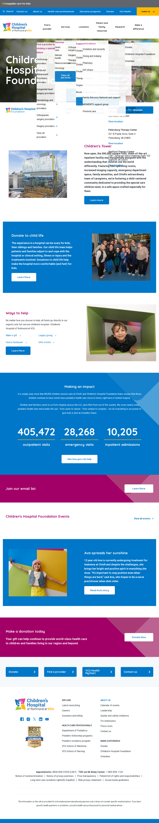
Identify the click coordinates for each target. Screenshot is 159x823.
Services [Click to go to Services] (65, 27)
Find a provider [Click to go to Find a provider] (47, 27)
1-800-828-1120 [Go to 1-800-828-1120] (114, 772)
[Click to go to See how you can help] (79, 459)
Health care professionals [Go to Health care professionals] (61, 11)
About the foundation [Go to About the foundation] (97, 111)
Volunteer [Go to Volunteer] (105, 756)
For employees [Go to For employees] (108, 721)
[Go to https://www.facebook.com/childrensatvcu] (22, 720)
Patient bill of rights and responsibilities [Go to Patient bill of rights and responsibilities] (120, 776)
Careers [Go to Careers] (66, 710)
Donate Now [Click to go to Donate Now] (139, 637)
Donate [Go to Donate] (110, 11)
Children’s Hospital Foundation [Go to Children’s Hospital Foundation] (115, 751)
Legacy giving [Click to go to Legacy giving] (45, 335)
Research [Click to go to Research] (120, 27)
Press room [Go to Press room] (106, 726)
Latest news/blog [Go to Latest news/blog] (71, 705)
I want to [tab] (145, 11)
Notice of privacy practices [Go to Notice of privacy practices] (60, 776)
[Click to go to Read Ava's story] (99, 590)
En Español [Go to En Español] (68, 780)
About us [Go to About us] (37, 11)
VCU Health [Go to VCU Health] (125, 11)
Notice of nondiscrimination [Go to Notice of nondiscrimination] (29, 776)
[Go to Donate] (22, 672)
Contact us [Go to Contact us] (21, 11)
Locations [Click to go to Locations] (84, 27)
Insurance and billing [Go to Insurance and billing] (72, 715)
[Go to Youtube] (47, 720)
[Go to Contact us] (137, 672)
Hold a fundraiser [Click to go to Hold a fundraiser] (14, 342)
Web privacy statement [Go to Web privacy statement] (89, 780)
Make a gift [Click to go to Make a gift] (11, 335)
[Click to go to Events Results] (143, 519)
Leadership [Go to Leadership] (106, 710)
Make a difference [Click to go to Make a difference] (138, 27)
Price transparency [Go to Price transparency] (86, 776)
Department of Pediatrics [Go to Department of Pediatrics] (74, 730)
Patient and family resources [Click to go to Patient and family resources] (102, 27)
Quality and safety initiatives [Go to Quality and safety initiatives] (114, 715)
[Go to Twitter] (34, 720)
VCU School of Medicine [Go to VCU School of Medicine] (74, 746)
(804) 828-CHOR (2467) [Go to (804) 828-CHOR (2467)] (64, 772)
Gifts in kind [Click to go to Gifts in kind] (44, 342)
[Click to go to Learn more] (96, 200)
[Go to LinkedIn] (40, 720)
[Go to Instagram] (28, 720)
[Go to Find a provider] (60, 672)
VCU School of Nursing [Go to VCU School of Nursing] (73, 751)
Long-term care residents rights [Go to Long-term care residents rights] (46, 780)
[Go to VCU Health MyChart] (98, 672)
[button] (8, 11)
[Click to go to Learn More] (24, 277)
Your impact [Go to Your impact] (45, 111)
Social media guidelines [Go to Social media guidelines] (117, 780)
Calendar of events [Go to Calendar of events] (109, 705)
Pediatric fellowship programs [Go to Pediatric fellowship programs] (77, 735)
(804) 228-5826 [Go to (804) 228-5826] (143, 46)
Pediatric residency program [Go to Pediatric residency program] (76, 741)
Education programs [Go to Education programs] (90, 11)
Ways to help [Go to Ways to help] (70, 111)
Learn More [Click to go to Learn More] (138, 488)
